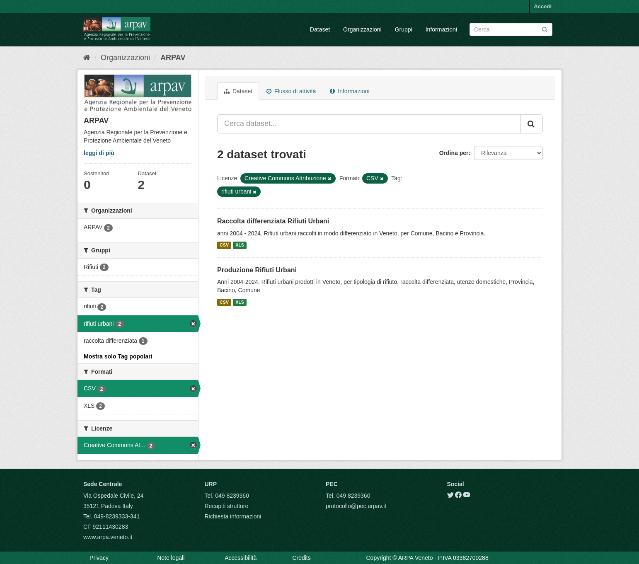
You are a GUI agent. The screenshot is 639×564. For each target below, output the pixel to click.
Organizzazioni (362, 29)
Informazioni (441, 29)
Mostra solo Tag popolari (118, 356)
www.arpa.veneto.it (107, 537)
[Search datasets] (511, 29)
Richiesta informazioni (233, 516)
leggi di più (99, 153)
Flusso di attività (291, 91)
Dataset (320, 29)
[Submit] (544, 28)
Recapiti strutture (227, 506)
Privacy (99, 557)
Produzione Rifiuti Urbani (257, 270)
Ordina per (454, 153)
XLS (239, 245)
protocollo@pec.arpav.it (356, 506)
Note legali (170, 557)
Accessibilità (241, 557)
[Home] (86, 57)
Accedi (543, 6)
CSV (224, 245)
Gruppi (403, 29)
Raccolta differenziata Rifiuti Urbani (273, 221)
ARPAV (172, 57)
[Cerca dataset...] (369, 123)
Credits (301, 557)
